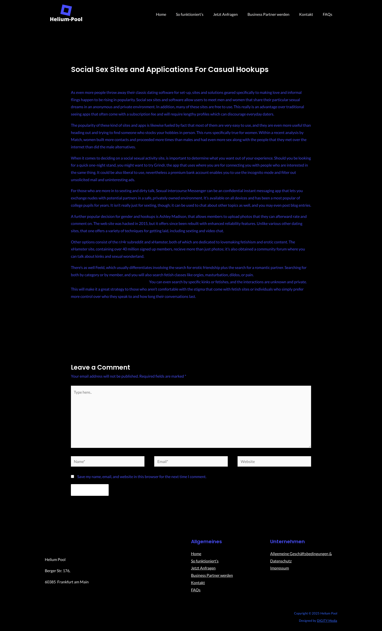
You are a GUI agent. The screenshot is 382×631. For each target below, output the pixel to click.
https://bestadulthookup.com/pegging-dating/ (109, 281)
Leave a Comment (86, 78)
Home (172, 14)
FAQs (328, 14)
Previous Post (79, 333)
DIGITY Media (327, 623)
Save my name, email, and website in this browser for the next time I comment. (141, 479)
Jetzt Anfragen (232, 14)
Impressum (279, 570)
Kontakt (309, 14)
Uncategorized (116, 78)
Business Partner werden (273, 14)
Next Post (306, 333)
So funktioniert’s (198, 14)
